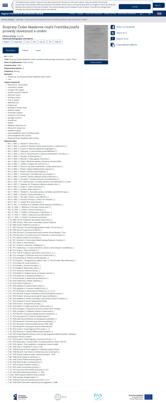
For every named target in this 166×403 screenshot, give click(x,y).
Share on (123, 27)
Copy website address (124, 45)
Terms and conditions (93, 13)
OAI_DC (42, 42)
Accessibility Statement (127, 13)
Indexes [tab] (25, 50)
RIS (50, 42)
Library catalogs (7, 19)
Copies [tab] (38, 50)
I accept (135, 7)
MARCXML (18, 42)
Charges (80, 13)
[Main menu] (5, 5)
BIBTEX (58, 42)
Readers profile (110, 13)
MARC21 (7, 42)
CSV (27, 42)
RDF (34, 42)
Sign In (157, 5)
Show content (96, 62)
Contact (72, 13)
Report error (120, 39)
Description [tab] (10, 50)
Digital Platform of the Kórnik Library (22, 13)
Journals (19, 19)
